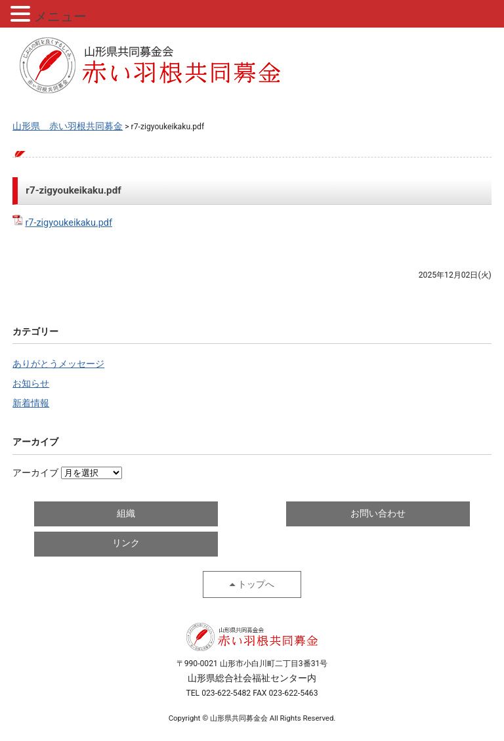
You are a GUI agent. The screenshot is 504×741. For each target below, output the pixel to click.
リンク (126, 543)
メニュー (60, 16)
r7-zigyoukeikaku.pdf (68, 222)
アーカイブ (35, 472)
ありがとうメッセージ (58, 364)
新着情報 (30, 403)
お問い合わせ (378, 513)
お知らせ (30, 383)
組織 (126, 513)
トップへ (256, 584)
